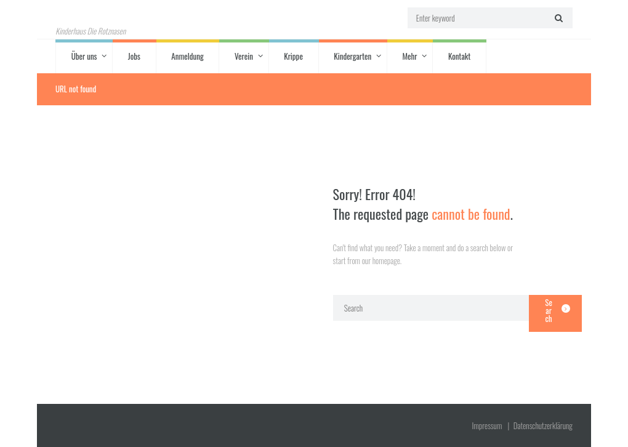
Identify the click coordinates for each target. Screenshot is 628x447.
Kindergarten (352, 56)
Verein (244, 56)
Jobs (134, 56)
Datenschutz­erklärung (543, 425)
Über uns (84, 56)
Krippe (293, 56)
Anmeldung (187, 56)
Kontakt (459, 56)
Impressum (487, 425)
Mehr (409, 56)
